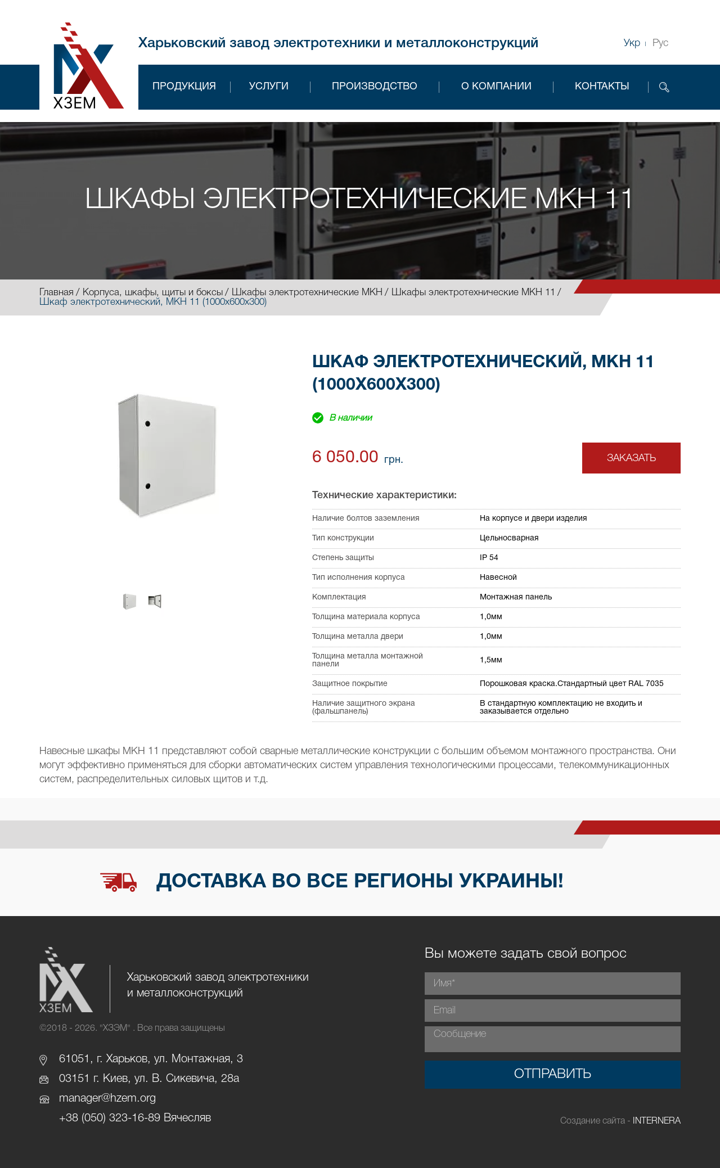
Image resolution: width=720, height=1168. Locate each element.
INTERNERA (657, 1121)
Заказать (631, 458)
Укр (632, 43)
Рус (660, 43)
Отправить (552, 1074)
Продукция (184, 87)
